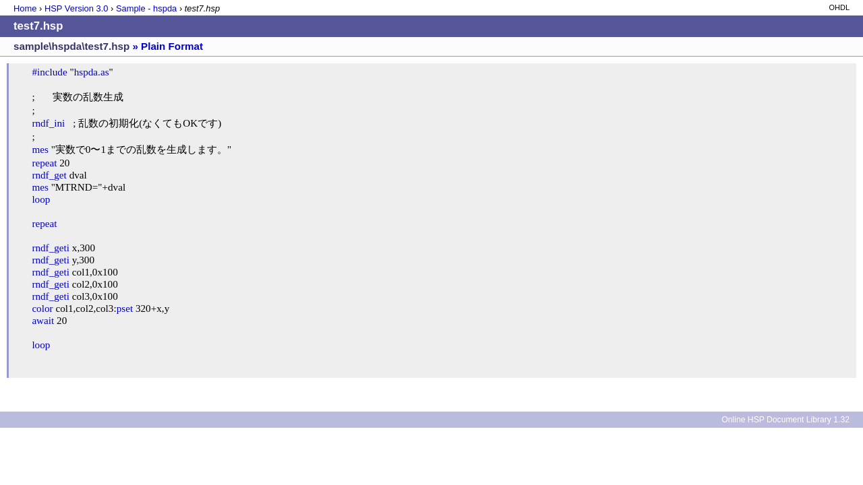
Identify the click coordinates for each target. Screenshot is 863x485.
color (42, 308)
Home (24, 8)
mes (40, 149)
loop (41, 199)
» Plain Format (167, 46)
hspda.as (91, 71)
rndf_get (49, 175)
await (43, 320)
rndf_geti (50, 247)
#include (49, 71)
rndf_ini (48, 123)
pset (125, 308)
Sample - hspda (146, 8)
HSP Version (76, 8)
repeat (44, 162)
